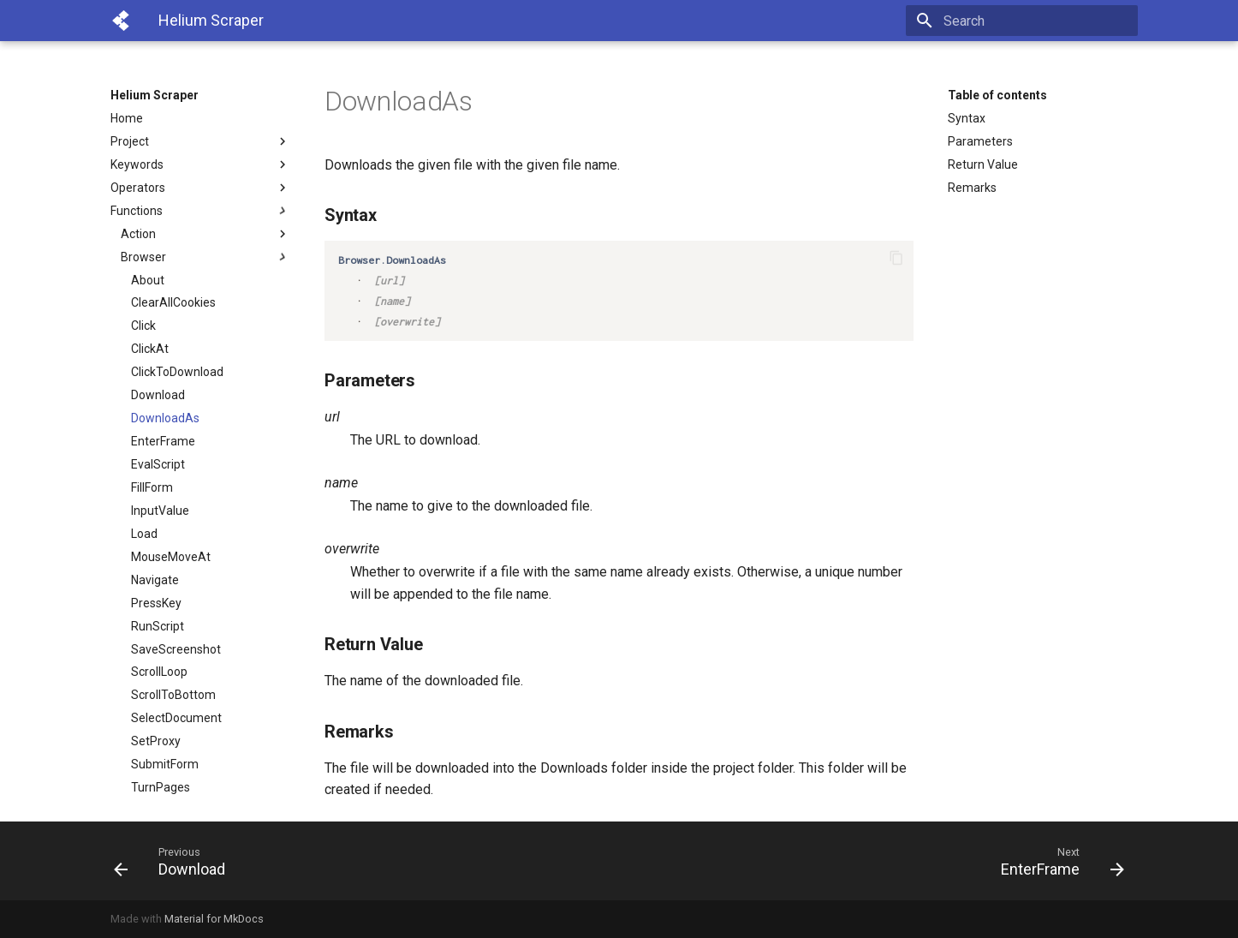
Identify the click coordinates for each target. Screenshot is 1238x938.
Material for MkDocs (214, 918)
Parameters (980, 141)
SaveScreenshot (176, 649)
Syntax (966, 118)
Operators (200, 187)
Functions (200, 210)
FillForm (152, 487)
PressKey (156, 603)
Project (200, 141)
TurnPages (160, 787)
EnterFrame (163, 441)
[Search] (1037, 20)
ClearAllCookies (173, 302)
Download (158, 395)
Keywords (200, 164)
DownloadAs (165, 418)
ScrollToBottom (173, 695)
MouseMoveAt (171, 557)
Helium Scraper (154, 95)
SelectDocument (176, 718)
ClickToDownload (177, 372)
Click (143, 325)
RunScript (157, 626)
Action (205, 234)
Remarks (972, 187)
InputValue (160, 510)
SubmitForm (165, 764)
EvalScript (158, 464)
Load (144, 534)
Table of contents (997, 95)
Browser (205, 257)
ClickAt (150, 348)
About (147, 280)
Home (126, 118)
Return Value (983, 164)
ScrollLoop (159, 671)
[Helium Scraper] (121, 20)
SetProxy (156, 741)
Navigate (155, 580)
